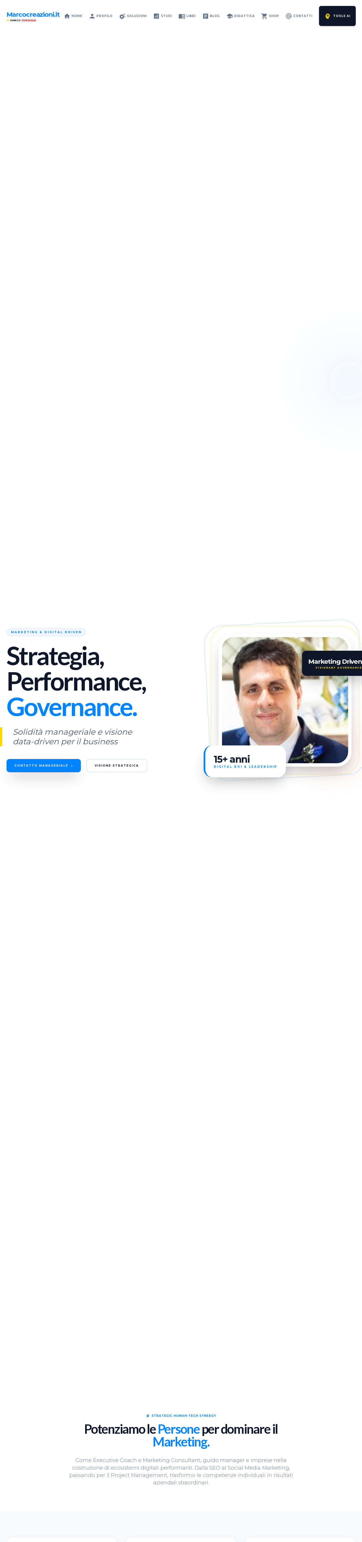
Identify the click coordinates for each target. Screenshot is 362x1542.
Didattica (240, 16)
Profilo (101, 16)
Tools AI (337, 16)
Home (73, 16)
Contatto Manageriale (48, 765)
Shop (270, 16)
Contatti (299, 16)
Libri (187, 16)
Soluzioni (133, 16)
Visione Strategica (131, 765)
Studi (162, 16)
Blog (211, 16)
